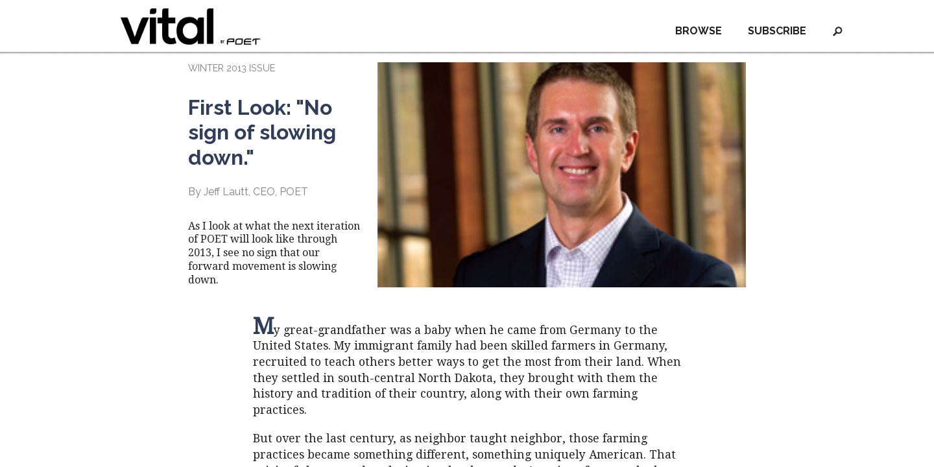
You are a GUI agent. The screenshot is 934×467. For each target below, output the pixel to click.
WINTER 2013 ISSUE (231, 67)
